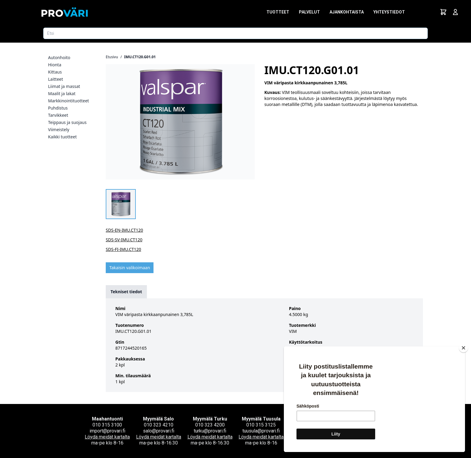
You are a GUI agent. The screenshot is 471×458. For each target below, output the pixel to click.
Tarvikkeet (58, 115)
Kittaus (55, 72)
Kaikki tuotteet (62, 137)
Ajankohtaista (347, 12)
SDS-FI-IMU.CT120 (123, 249)
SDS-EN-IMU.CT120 (124, 230)
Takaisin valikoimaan (129, 267)
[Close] (463, 347)
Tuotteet (277, 12)
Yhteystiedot (389, 12)
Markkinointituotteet (68, 101)
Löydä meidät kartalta (107, 437)
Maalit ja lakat (61, 93)
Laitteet (55, 79)
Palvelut (309, 12)
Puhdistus (58, 108)
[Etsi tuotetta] (235, 33)
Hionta (54, 65)
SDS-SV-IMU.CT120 (124, 240)
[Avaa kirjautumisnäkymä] (455, 12)
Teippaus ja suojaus (67, 122)
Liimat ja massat (64, 86)
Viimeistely (58, 129)
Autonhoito (59, 57)
